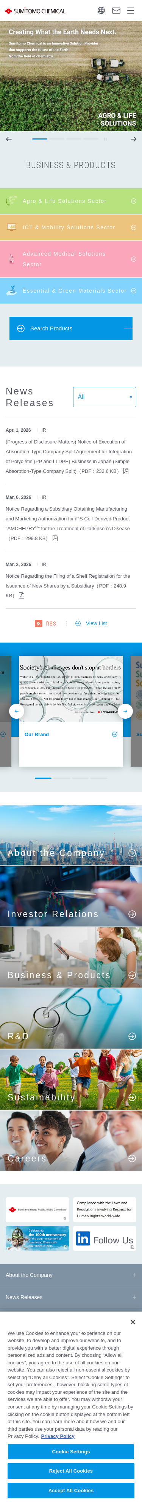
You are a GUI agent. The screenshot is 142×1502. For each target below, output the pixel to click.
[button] (39, 139)
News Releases (24, 1297)
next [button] (133, 139)
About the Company (29, 1275)
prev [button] (8, 139)
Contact (116, 11)
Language (101, 10)
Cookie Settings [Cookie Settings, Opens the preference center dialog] (71, 1459)
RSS (51, 623)
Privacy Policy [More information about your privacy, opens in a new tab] (58, 1443)
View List (96, 623)
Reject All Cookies (71, 1478)
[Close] (133, 1329)
